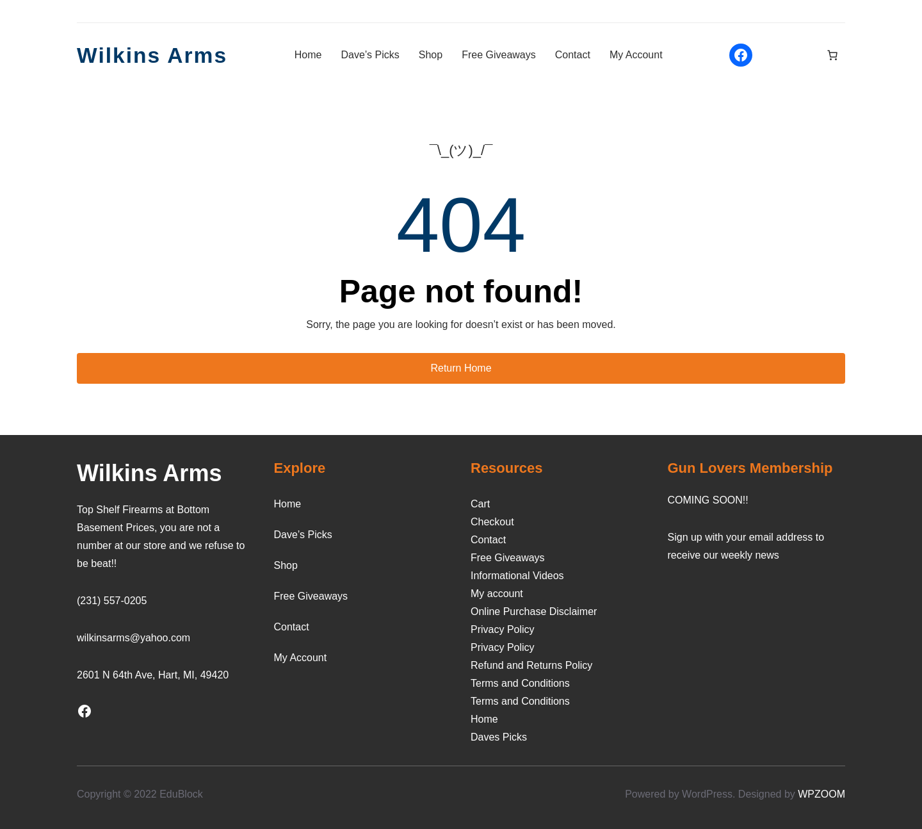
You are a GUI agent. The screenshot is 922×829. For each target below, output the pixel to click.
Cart (480, 503)
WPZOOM (821, 794)
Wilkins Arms (157, 55)
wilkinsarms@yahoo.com (133, 637)
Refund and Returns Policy (531, 665)
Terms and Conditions (520, 683)
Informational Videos (517, 575)
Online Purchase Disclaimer (534, 611)
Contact (488, 539)
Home (484, 719)
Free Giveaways (508, 557)
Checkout (492, 521)
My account (497, 593)
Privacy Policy (503, 629)
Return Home (460, 368)
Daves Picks (499, 737)
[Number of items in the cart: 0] (832, 55)
